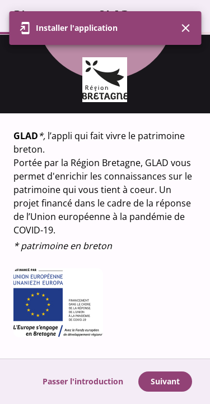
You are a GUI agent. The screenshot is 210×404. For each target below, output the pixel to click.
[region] (105, 197)
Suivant (165, 381)
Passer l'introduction (83, 381)
